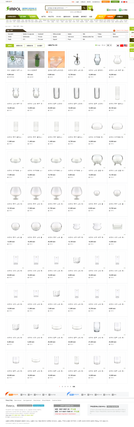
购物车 (89, 2)
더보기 (101, 1)
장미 (115, 394)
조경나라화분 (62, 21)
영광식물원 (91, 21)
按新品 (10, 45)
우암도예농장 (86, 21)
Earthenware (26, 37)
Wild (84, 34)
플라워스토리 (101, 21)
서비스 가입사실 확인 (112, 406)
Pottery (99, 34)
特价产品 (51, 16)
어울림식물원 (18, 21)
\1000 (58, 16)
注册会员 (82, 2)
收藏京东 (8, 1)
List (103, 45)
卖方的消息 (112, 10)
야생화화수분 (108, 21)
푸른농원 (7, 21)
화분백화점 (11, 77)
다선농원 (66, 21)
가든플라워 (121, 21)
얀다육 (74, 21)
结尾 (74, 386)
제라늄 (50, 12)
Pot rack (40, 37)
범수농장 (32, 21)
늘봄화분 (26, 21)
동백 (31, 394)
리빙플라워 (40, 21)
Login (77, 2)
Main (73, 2)
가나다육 (10, 21)
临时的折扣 (66, 16)
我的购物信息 (96, 2)
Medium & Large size (28, 34)
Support (55, 39)
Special (55, 37)
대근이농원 (112, 21)
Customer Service (56, 400)
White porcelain (57, 34)
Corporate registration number (25, 405)
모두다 (71, 77)
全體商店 (120, 16)
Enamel (100, 37)
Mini (84, 39)
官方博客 (124, 10)
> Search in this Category (121, 30)
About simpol (36, 400)
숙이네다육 (77, 21)
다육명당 (105, 21)
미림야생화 (22, 21)
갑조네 (51, 77)
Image (97, 45)
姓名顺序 (39, 45)
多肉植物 (32, 16)
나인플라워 (117, 21)
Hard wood (71, 37)
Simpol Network (46, 400)
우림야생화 (82, 21)
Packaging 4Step (38, 405)
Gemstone (115, 37)
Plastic (9, 39)
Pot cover (40, 39)
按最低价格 (19, 45)
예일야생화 (36, 21)
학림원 (44, 20)
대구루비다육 (96, 21)
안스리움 (53, 394)
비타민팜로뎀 (52, 21)
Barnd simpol (17, 400)
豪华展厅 (84, 16)
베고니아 (38, 394)
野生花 (101, 16)
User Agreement (27, 400)
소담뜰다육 (14, 21)
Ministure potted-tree (88, 37)
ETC (24, 39)
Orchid (9, 37)
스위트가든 (57, 21)
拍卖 (90, 16)
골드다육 (48, 21)
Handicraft (40, 34)
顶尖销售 (76, 16)
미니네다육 (125, 21)
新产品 (43, 16)
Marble (69, 34)
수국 (45, 394)
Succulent (10, 34)
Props (69, 39)
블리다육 (29, 21)
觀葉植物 (110, 16)
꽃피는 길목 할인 (76, 12)
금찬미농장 (70, 21)
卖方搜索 (23, 16)
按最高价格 (30, 45)
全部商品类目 (11, 16)
